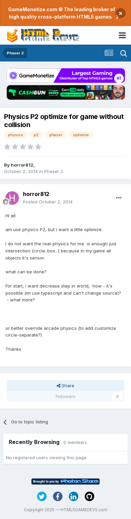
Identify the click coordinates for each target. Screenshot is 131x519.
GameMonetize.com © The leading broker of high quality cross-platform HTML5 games (61, 13)
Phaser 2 (53, 171)
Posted (48, 201)
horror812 (22, 165)
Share (65, 385)
